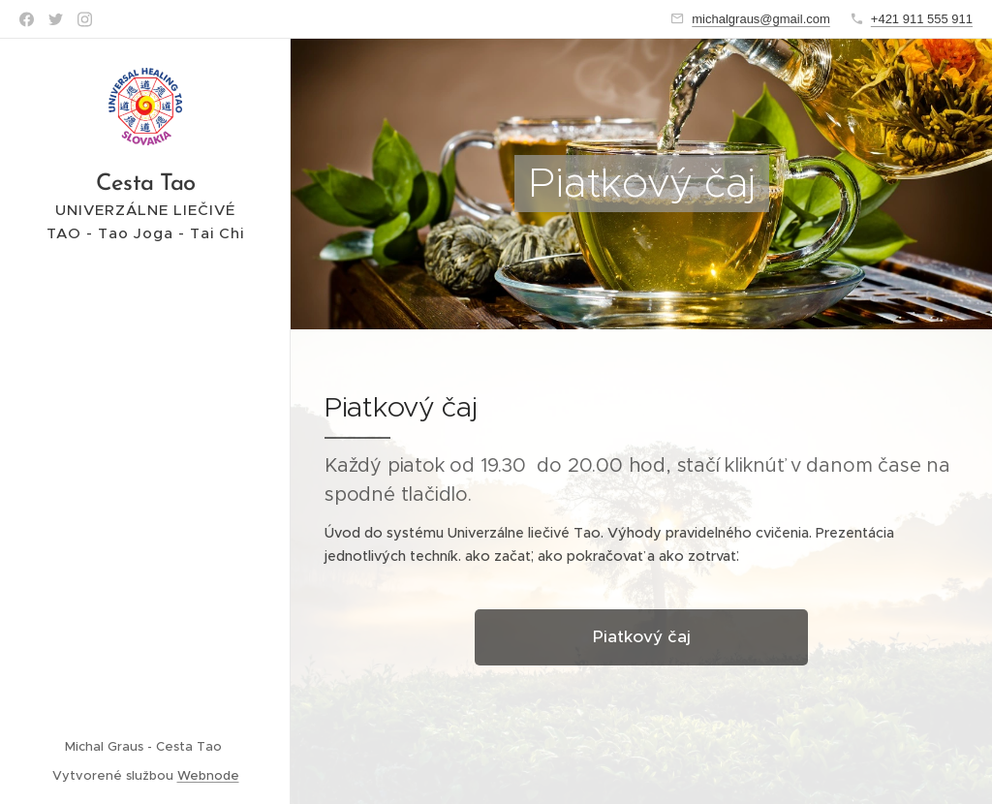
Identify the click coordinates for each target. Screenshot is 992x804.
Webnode (208, 775)
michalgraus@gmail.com (761, 19)
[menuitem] (145, 409)
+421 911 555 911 (922, 19)
